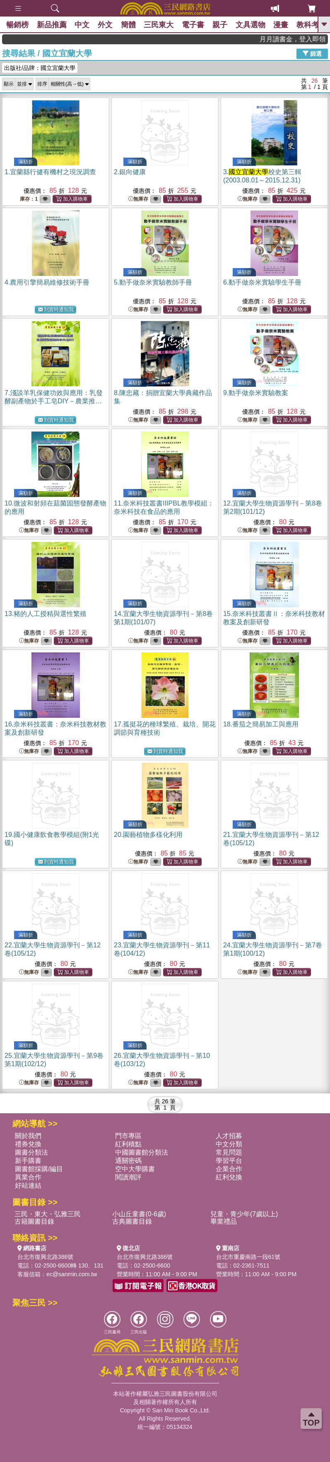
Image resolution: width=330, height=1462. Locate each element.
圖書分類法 (31, 1152)
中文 (82, 25)
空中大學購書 (135, 1168)
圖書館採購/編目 (39, 1168)
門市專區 (128, 1135)
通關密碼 (128, 1160)
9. (255, 392)
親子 (220, 25)
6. (262, 282)
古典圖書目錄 (132, 1221)
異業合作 (28, 1177)
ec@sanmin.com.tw (71, 1274)
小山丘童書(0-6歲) (139, 1214)
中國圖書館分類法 (141, 1152)
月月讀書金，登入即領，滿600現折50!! (304, 39)
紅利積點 (128, 1144)
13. (46, 613)
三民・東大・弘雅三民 (47, 1214)
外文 (105, 25)
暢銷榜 (17, 25)
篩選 (312, 53)
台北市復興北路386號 (45, 1256)
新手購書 (28, 1160)
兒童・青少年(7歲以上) (244, 1214)
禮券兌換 (28, 1144)
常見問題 (229, 1152)
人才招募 (229, 1135)
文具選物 (251, 25)
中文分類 (229, 1144)
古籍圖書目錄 (34, 1221)
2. (130, 171)
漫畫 (282, 25)
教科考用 (313, 25)
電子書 (194, 25)
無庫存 (138, 199)
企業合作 (229, 1168)
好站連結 (28, 1185)
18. (261, 724)
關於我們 (28, 1135)
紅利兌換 (229, 1177)
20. (148, 834)
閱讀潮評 (128, 1177)
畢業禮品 (223, 1221)
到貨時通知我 (56, 309)
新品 (52, 25)
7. (54, 401)
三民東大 (159, 25)
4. (47, 282)
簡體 (128, 25)
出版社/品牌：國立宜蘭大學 (39, 68)
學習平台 (229, 1160)
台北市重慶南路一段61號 (248, 1256)
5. (153, 282)
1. (50, 171)
